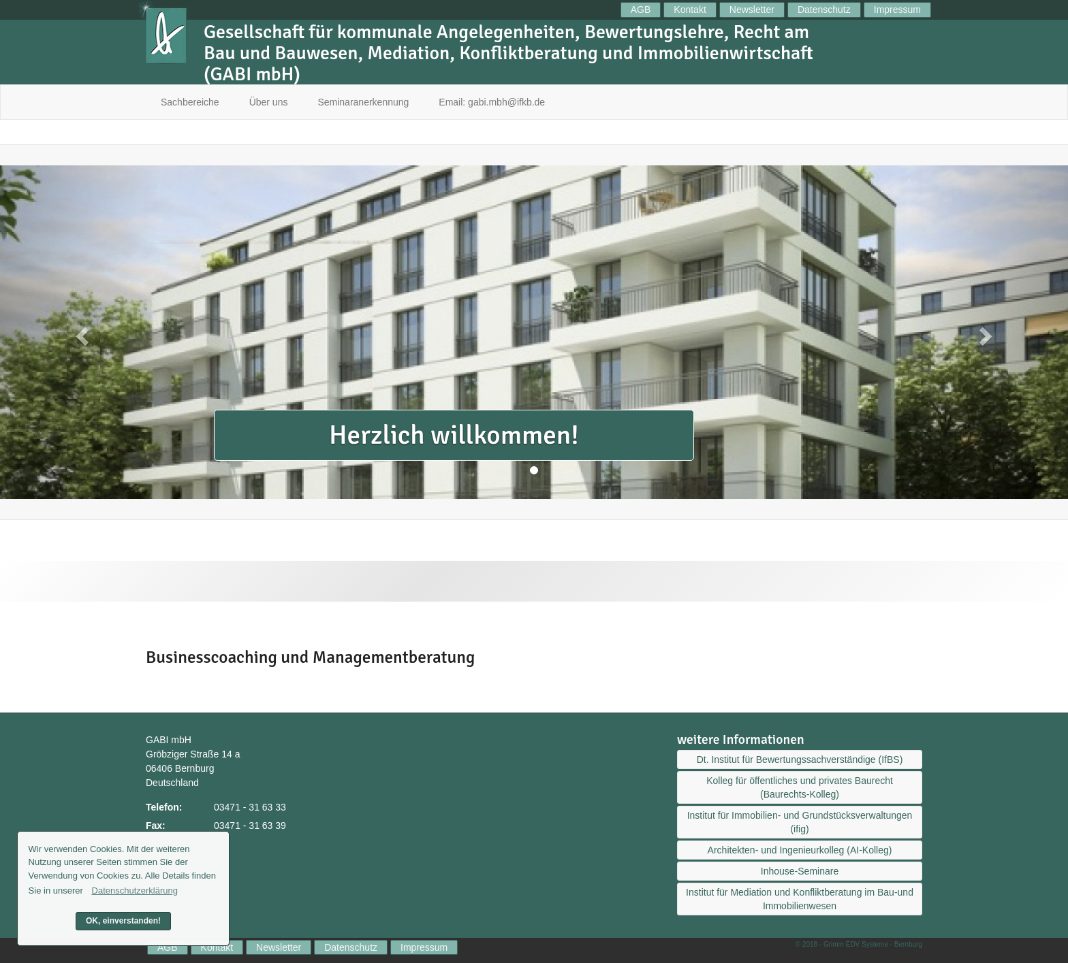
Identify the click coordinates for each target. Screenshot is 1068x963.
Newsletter (751, 9)
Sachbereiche (190, 102)
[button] (80, 332)
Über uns (268, 102)
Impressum (897, 9)
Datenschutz (824, 9)
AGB (641, 9)
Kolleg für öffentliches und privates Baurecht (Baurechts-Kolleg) (799, 787)
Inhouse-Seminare (799, 871)
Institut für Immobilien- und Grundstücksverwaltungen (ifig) (800, 822)
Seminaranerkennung (363, 102)
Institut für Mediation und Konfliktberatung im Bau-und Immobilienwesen (799, 899)
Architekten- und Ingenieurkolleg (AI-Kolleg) (800, 850)
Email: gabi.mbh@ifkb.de (492, 102)
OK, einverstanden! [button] (123, 921)
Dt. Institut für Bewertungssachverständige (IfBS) (800, 759)
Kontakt (690, 9)
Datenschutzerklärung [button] (135, 890)
